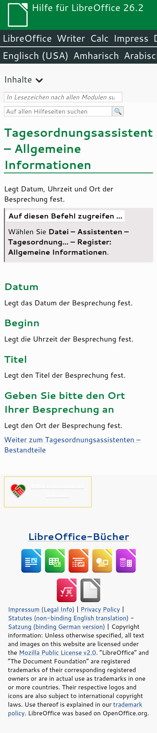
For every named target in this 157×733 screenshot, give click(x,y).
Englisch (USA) (35, 55)
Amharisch (96, 55)
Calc (99, 38)
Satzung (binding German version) (56, 626)
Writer (70, 38)
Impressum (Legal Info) (41, 609)
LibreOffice (27, 38)
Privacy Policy (100, 609)
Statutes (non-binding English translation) (68, 618)
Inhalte (18, 79)
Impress (131, 38)
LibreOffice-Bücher (78, 536)
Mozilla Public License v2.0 (57, 652)
